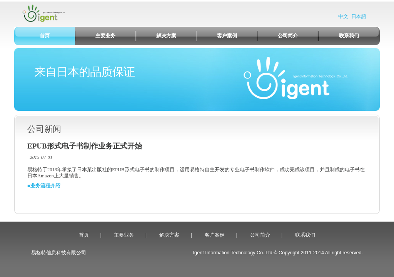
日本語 (358, 16)
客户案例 (215, 235)
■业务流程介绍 (43, 186)
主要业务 (124, 235)
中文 (343, 16)
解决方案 (169, 235)
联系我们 (305, 235)
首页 (84, 235)
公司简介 (260, 235)
